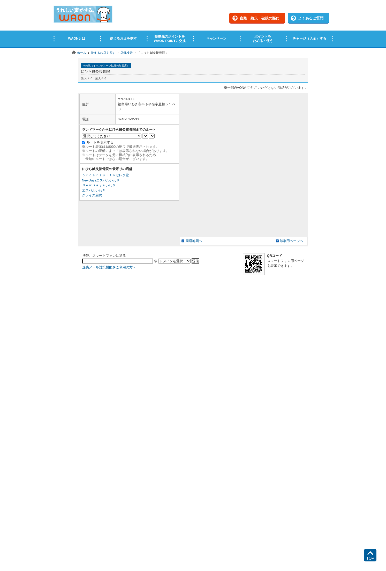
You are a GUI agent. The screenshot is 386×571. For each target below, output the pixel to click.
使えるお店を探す (103, 53)
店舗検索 (126, 53)
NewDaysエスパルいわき (101, 180)
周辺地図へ (193, 241)
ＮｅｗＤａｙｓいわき (99, 185)
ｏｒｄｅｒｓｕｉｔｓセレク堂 (105, 175)
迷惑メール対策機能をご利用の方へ (109, 267)
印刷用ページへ (291, 241)
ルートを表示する (100, 142)
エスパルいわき (93, 190)
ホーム (81, 53)
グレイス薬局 (92, 195)
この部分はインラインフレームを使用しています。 (193, 24)
